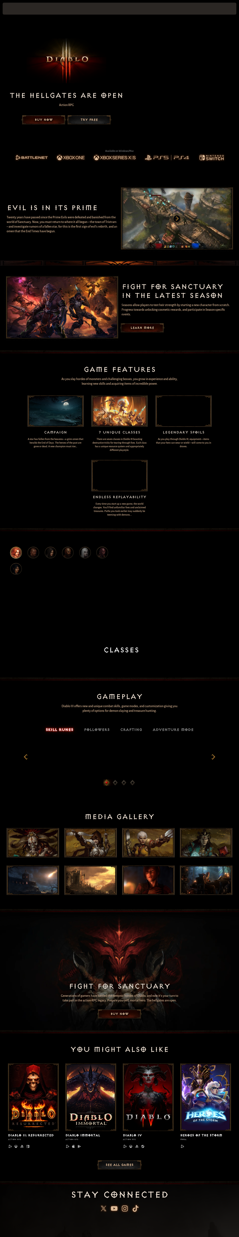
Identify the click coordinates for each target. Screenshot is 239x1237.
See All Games (119, 1170)
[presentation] (15, 9)
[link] (31, 157)
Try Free (89, 120)
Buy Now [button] (44, 120)
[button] (225, 9)
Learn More (142, 328)
